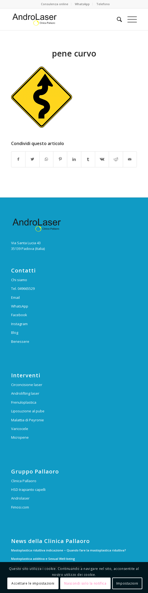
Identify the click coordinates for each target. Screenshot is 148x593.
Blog (14, 332)
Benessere (20, 341)
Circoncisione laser (26, 384)
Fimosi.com (20, 507)
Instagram (19, 323)
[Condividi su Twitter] (32, 159)
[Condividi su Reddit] (116, 159)
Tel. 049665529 (23, 288)
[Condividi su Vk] (102, 159)
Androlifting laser (25, 393)
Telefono (103, 4)
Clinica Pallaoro (23, 480)
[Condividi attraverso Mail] (130, 159)
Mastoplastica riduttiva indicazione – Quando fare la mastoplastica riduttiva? (68, 550)
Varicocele (19, 428)
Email (15, 297)
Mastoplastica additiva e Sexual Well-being (43, 559)
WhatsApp (82, 4)
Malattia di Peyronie (27, 420)
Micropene (20, 437)
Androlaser (20, 498)
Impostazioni (127, 583)
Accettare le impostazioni (32, 583)
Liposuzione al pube (27, 411)
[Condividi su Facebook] (18, 159)
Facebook (19, 314)
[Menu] (129, 19)
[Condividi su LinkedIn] (74, 159)
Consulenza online (54, 4)
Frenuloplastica (23, 402)
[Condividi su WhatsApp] (46, 159)
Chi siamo (19, 279)
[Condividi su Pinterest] (60, 159)
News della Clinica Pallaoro (50, 541)
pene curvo (74, 53)
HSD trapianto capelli (28, 489)
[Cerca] (116, 19)
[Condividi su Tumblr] (88, 159)
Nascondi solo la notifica (85, 583)
